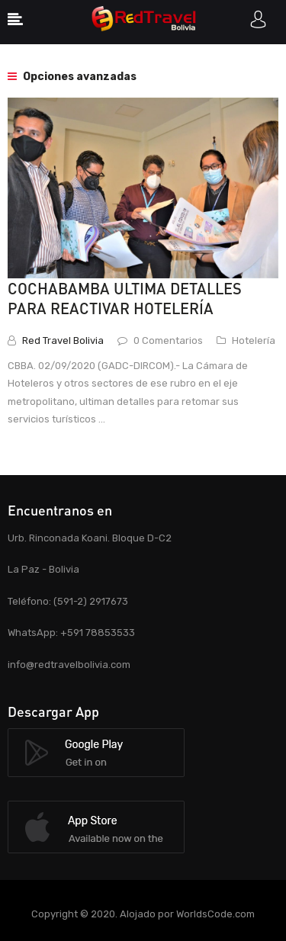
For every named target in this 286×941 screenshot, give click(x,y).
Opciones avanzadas (72, 76)
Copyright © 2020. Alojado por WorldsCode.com (143, 914)
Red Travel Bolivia (63, 340)
